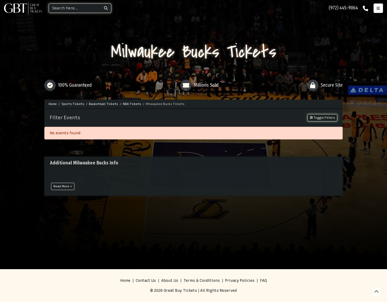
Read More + (62, 186)
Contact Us (146, 280)
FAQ (263, 280)
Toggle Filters (322, 118)
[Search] (75, 8)
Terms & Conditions (202, 280)
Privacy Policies (240, 280)
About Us (169, 280)
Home (125, 280)
